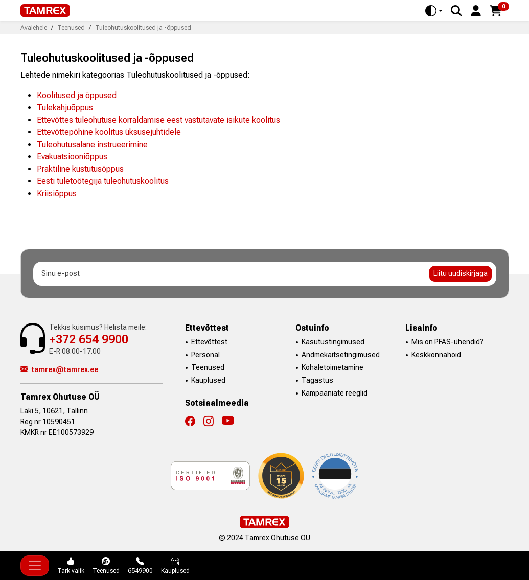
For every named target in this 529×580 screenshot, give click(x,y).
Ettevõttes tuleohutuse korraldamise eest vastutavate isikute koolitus (158, 120)
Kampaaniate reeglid (334, 393)
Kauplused (208, 380)
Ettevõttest (209, 342)
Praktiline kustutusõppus (80, 169)
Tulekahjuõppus (65, 107)
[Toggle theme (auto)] (434, 10)
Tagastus (317, 380)
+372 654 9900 (88, 339)
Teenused (207, 367)
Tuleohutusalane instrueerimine (92, 144)
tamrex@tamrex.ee (59, 369)
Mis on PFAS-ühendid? (447, 342)
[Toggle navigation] (34, 565)
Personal (205, 355)
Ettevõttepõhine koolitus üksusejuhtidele (109, 132)
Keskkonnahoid (436, 355)
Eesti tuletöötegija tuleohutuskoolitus (103, 181)
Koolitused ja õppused (77, 95)
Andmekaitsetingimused (341, 355)
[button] (475, 10)
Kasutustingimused (333, 342)
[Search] (456, 10)
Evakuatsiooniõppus (72, 156)
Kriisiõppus (57, 193)
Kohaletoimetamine (332, 367)
